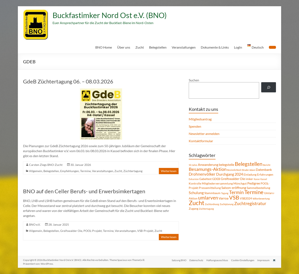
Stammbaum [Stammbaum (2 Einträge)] (212, 193)
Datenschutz (195, 260)
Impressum (263, 260)
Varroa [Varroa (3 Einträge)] (223, 198)
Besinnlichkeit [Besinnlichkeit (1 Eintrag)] (234, 170)
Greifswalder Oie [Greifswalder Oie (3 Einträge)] (233, 179)
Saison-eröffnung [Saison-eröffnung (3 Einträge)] (233, 188)
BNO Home (103, 47)
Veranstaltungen (184, 47)
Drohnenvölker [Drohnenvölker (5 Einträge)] (202, 174)
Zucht (139, 47)
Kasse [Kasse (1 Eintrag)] (257, 179)
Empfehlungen (69, 171)
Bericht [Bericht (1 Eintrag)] (266, 165)
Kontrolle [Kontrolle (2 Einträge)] (195, 183)
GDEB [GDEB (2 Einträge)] (216, 179)
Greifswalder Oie (71, 230)
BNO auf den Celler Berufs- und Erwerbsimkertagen (84, 191)
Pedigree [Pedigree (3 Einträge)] (253, 183)
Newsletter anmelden (204, 134)
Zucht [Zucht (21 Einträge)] (196, 202)
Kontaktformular (201, 141)
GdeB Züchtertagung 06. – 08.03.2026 (68, 81)
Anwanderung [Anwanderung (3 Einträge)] (208, 164)
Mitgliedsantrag (200, 119)
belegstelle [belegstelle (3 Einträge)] (226, 164)
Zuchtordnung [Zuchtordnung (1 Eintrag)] (212, 204)
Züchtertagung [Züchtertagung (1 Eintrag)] (206, 208)
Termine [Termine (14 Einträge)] (253, 192)
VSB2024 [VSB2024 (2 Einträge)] (246, 198)
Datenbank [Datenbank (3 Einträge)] (264, 169)
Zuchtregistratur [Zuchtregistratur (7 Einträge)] (250, 203)
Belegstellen (158, 47)
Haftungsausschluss (216, 260)
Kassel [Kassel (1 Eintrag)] (263, 179)
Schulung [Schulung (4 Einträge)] (196, 192)
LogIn (238, 47)
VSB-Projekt (145, 230)
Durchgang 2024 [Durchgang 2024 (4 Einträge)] (229, 174)
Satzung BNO (177, 260)
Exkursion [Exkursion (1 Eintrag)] (194, 179)
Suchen (194, 80)
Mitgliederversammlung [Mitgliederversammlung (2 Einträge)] (217, 183)
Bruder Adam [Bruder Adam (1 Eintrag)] (248, 170)
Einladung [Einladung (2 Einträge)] (250, 174)
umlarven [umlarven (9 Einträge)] (208, 198)
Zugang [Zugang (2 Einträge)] (193, 208)
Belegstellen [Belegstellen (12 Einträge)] (248, 164)
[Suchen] (268, 87)
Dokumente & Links (215, 47)
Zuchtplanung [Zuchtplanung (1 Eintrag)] (227, 204)
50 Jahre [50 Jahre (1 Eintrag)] (193, 165)
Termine (85, 171)
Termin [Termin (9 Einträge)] (236, 192)
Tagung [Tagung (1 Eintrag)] (224, 193)
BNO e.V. (34, 224)
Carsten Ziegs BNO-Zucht (45, 164)
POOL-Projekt (92, 230)
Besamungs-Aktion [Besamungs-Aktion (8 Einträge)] (208, 169)
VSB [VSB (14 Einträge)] (234, 197)
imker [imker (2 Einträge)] (249, 179)
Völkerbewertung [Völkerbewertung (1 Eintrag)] (261, 198)
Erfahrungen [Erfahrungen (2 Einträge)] (265, 174)
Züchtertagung (132, 171)
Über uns (123, 47)
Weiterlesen (168, 171)
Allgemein (35, 171)
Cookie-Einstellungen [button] (242, 260)
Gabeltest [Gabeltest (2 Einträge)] (205, 179)
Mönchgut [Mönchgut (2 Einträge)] (240, 183)
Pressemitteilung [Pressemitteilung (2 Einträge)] (210, 188)
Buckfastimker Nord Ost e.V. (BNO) (110, 15)
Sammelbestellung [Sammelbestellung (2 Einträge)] (258, 188)
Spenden (195, 126)
